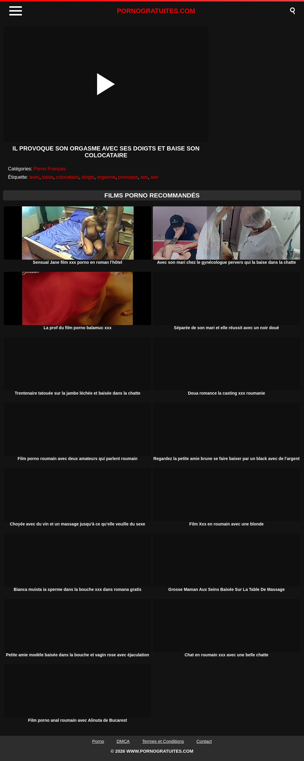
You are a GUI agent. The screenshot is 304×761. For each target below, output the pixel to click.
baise (47, 177)
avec (34, 177)
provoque (128, 177)
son (154, 177)
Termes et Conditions (163, 741)
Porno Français (50, 168)
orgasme (106, 177)
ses (144, 177)
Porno (98, 741)
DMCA (123, 741)
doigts (88, 177)
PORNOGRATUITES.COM (156, 11)
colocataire (67, 177)
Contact (204, 741)
